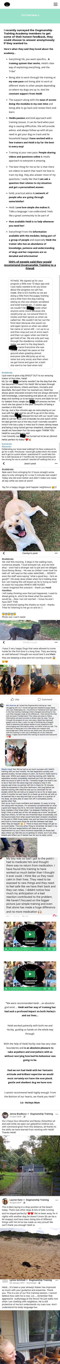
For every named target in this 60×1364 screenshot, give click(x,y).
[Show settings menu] (49, 949)
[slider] (27, 949)
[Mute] (44, 949)
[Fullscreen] (54, 949)
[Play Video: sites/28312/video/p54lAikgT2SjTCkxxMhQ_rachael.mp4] (30, 974)
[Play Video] (6, 949)
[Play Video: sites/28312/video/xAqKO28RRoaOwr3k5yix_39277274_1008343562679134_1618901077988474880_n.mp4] (30, 934)
